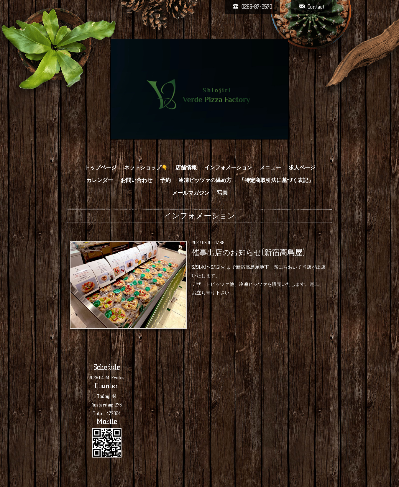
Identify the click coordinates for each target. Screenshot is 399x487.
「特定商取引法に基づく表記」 (276, 180)
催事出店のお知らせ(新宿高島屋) (248, 252)
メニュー (270, 167)
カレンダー (99, 180)
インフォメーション (228, 167)
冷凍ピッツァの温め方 (204, 180)
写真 (222, 193)
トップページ (100, 167)
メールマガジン (190, 193)
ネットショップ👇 (146, 167)
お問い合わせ (136, 180)
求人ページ (302, 167)
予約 (165, 180)
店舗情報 (186, 167)
